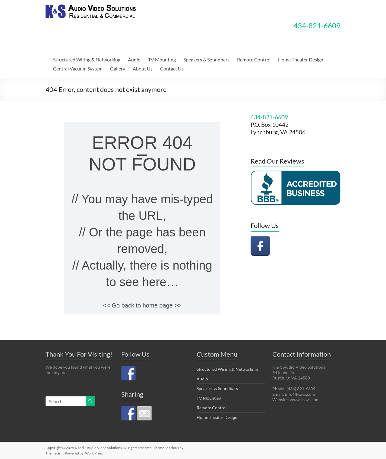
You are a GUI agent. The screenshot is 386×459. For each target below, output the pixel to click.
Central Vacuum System (78, 68)
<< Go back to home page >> (142, 305)
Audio (134, 59)
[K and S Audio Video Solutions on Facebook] (260, 246)
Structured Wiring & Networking (86, 59)
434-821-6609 (316, 25)
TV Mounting (162, 59)
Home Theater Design (300, 59)
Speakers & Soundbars (206, 59)
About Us (143, 68)
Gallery (117, 68)
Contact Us (172, 68)
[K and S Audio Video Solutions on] (281, 246)
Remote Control (254, 59)
